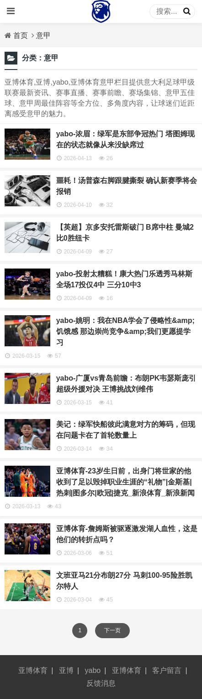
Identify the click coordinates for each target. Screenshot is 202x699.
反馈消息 (101, 683)
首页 (20, 35)
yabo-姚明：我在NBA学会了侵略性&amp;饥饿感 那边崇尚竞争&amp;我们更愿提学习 (125, 331)
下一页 (112, 630)
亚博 (66, 670)
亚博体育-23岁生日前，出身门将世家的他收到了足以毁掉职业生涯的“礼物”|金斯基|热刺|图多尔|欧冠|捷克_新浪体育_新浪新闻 (125, 482)
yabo (93, 670)
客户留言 (166, 670)
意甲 (43, 35)
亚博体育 (33, 670)
